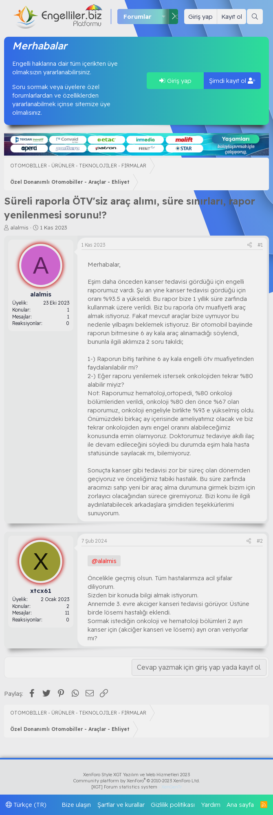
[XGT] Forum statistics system (136, 787)
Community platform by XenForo (136, 781)
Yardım (210, 804)
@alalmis (104, 561)
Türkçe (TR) (26, 804)
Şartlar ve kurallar (121, 804)
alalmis (19, 227)
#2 (260, 541)
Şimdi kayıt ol (232, 81)
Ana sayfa (240, 804)
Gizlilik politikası (173, 804)
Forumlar (137, 16)
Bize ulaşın (76, 804)
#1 (260, 245)
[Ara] (255, 16)
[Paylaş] (249, 245)
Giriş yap (175, 81)
